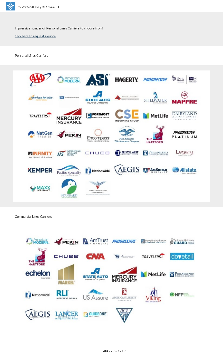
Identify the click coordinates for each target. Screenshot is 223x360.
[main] (111, 29)
